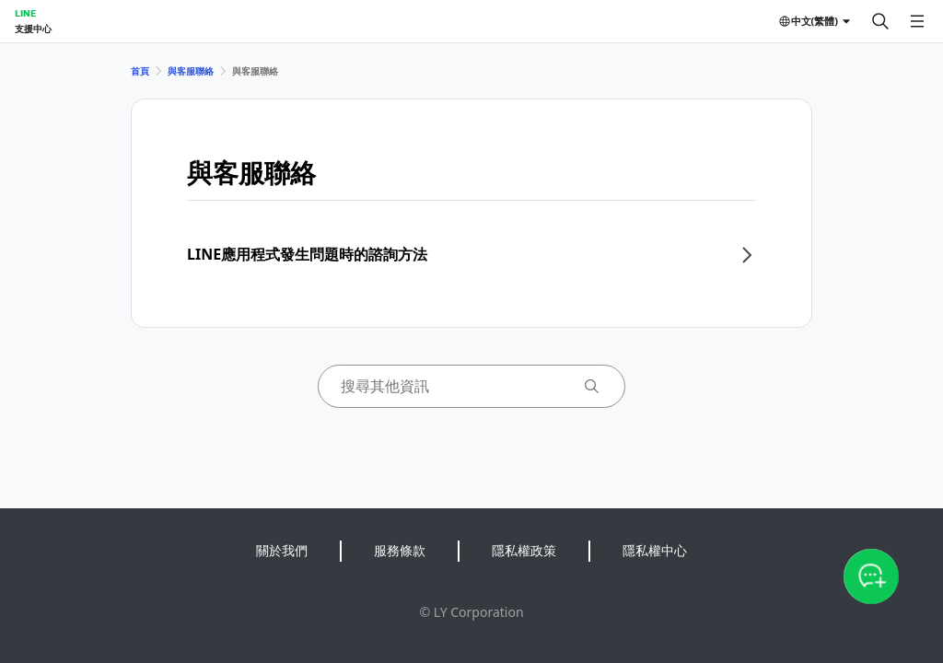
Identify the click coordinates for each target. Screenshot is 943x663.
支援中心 (33, 28)
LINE (25, 12)
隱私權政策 (524, 550)
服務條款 (399, 550)
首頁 (140, 70)
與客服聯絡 (191, 70)
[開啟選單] (917, 21)
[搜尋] (880, 21)
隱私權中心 (655, 550)
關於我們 (282, 550)
